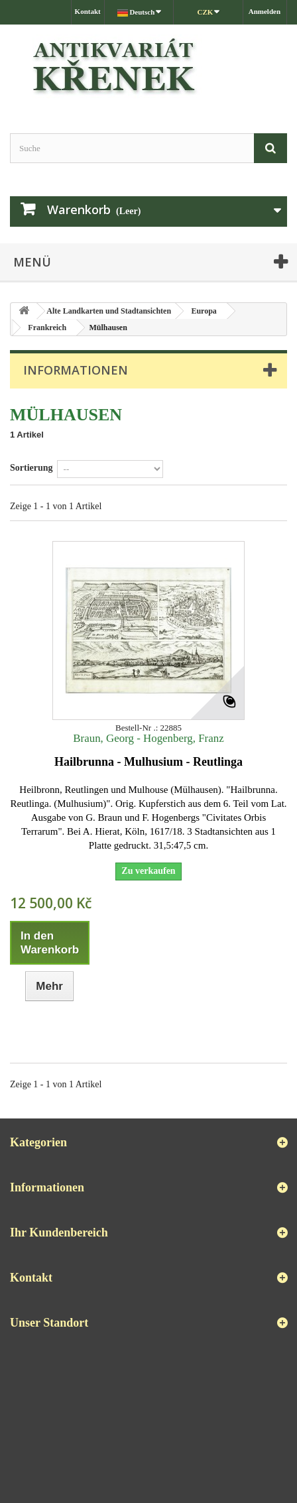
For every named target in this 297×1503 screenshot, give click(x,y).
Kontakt (88, 11)
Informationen (75, 370)
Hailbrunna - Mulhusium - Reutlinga (148, 761)
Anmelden (264, 11)
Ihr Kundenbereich (59, 1232)
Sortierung (31, 468)
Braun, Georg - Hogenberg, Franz (148, 738)
